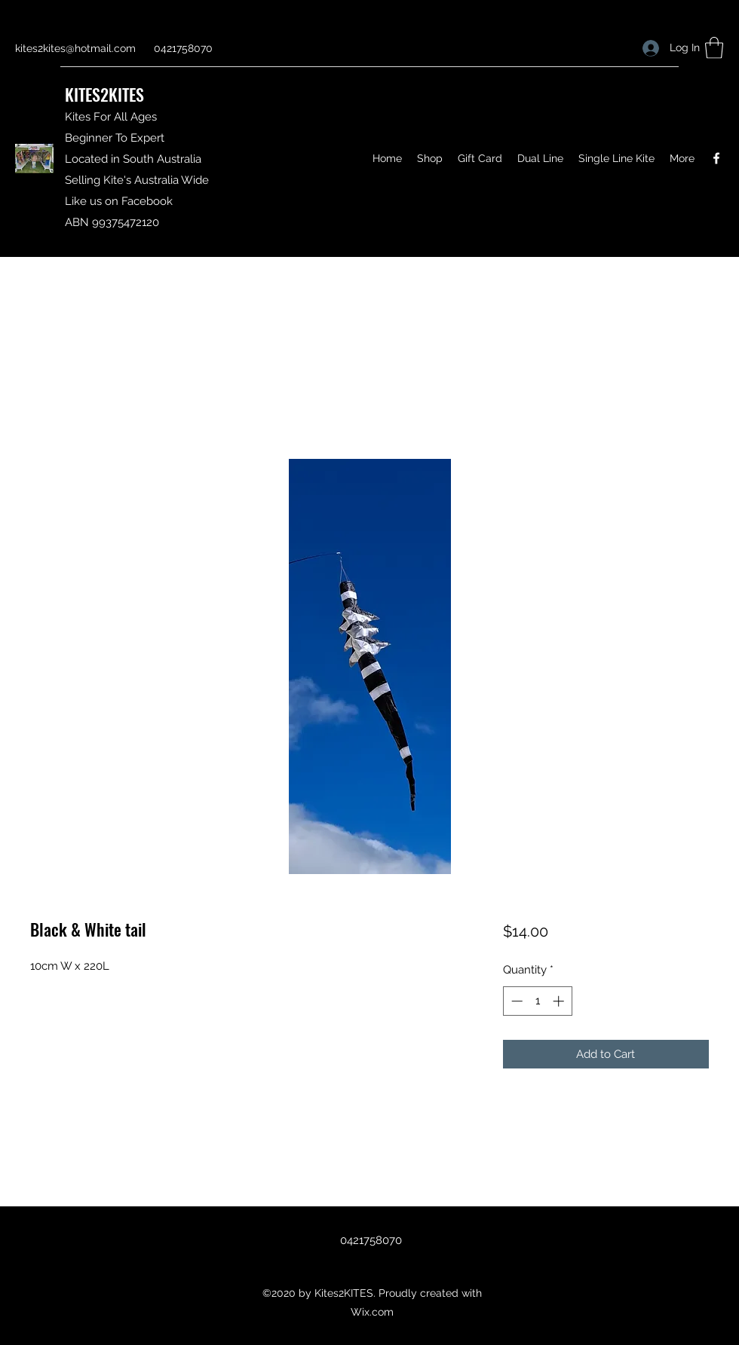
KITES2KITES (104, 94)
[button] (714, 48)
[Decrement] (515, 1001)
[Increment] (560, 1001)
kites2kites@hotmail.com (75, 48)
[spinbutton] (537, 1001)
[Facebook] (716, 158)
